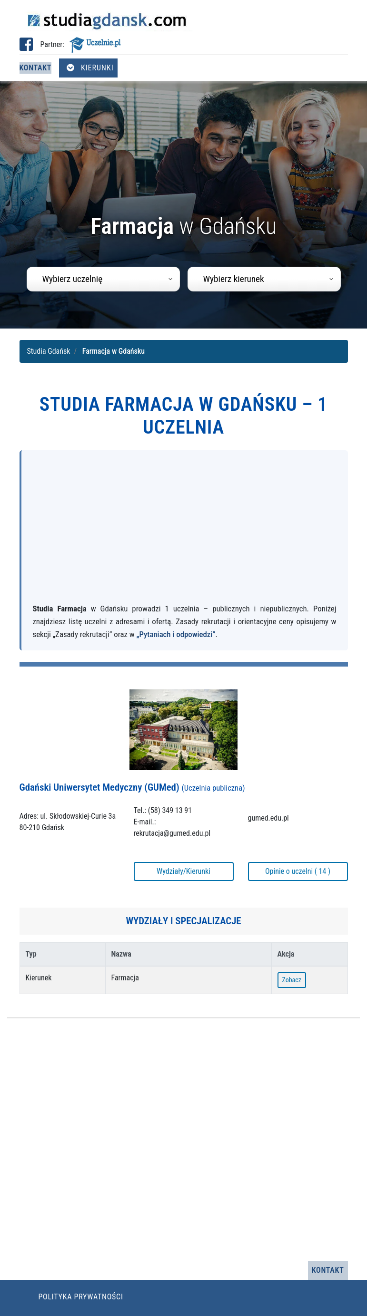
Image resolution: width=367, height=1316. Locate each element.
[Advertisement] (185, 531)
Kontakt (36, 67)
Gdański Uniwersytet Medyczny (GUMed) (132, 787)
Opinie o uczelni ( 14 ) (297, 871)
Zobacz (291, 980)
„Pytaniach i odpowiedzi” (176, 634)
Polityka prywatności (81, 1296)
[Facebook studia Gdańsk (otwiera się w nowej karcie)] (26, 47)
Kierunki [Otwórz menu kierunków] (90, 67)
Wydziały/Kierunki (183, 871)
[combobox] (103, 279)
